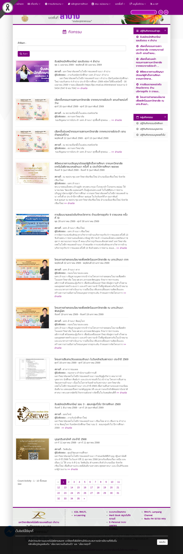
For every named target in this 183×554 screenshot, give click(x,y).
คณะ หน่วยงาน (101, 4)
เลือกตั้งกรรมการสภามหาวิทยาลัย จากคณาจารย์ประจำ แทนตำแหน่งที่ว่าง (91, 101)
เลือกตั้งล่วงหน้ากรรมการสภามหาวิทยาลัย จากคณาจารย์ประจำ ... (149, 62)
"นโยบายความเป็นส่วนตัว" (61, 544)
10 (112, 482)
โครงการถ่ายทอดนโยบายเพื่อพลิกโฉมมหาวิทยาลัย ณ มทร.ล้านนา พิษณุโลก (89, 309)
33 (65, 498)
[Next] (84, 498)
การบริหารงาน (54, 4)
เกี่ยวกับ (34, 4)
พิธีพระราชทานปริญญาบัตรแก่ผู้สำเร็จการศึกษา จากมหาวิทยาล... (150, 75)
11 (118, 482)
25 (78, 493)
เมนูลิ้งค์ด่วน (138, 4)
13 (65, 487)
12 (58, 487)
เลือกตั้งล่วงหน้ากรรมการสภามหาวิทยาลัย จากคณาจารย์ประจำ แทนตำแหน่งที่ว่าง (90, 133)
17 (91, 487)
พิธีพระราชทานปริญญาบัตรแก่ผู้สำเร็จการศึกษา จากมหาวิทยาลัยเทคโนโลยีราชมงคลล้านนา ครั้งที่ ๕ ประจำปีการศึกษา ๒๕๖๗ (88, 165)
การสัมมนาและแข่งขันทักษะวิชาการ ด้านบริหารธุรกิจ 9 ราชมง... (148, 87)
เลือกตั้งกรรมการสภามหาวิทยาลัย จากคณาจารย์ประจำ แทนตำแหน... (150, 49)
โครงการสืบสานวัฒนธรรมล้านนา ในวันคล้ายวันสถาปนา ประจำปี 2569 (91, 359)
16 (85, 487)
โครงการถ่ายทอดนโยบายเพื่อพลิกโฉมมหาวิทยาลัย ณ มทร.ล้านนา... (150, 100)
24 (71, 493)
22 (58, 493)
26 (85, 493)
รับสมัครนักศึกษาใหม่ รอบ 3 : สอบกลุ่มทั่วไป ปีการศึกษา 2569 (87, 404)
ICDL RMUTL (80, 512)
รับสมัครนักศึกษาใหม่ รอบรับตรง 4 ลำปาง (77, 61)
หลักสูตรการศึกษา (78, 4)
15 (78, 487)
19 (104, 487)
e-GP (154, 4)
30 (111, 493)
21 (118, 487)
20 (111, 487)
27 (91, 493)
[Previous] (58, 482)
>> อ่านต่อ (82, 88)
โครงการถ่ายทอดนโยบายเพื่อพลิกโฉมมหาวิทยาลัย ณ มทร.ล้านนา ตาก (91, 259)
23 (65, 493)
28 (98, 493)
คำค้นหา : (22, 43)
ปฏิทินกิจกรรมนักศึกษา (149, 123)
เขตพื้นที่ (120, 4)
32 (58, 498)
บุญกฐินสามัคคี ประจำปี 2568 (70, 439)
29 (104, 493)
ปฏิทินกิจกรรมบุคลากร (149, 129)
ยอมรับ (162, 542)
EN (166, 12)
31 (118, 493)
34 (71, 498)
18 (98, 487)
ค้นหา (24, 53)
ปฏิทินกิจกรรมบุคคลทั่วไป (150, 135)
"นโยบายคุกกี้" (84, 544)
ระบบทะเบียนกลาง (117, 512)
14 (71, 487)
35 (78, 498)
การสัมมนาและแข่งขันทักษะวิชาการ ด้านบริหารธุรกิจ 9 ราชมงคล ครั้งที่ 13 (91, 216)
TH (161, 12)
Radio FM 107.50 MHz (155, 518)
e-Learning (79, 515)
